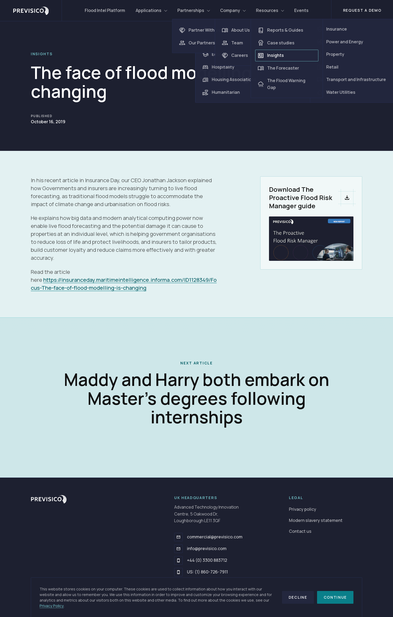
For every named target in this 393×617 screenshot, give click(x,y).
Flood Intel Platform (105, 10)
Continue (335, 597)
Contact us (300, 531)
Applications (152, 10)
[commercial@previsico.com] (178, 537)
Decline (298, 597)
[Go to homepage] (49, 499)
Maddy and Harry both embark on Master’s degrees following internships (196, 398)
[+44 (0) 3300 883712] (178, 560)
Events (301, 10)
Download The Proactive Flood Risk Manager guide (300, 197)
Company (233, 10)
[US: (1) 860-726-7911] (178, 572)
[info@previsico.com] (178, 548)
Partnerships (194, 10)
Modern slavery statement (316, 520)
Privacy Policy (52, 605)
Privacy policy (302, 509)
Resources (270, 10)
